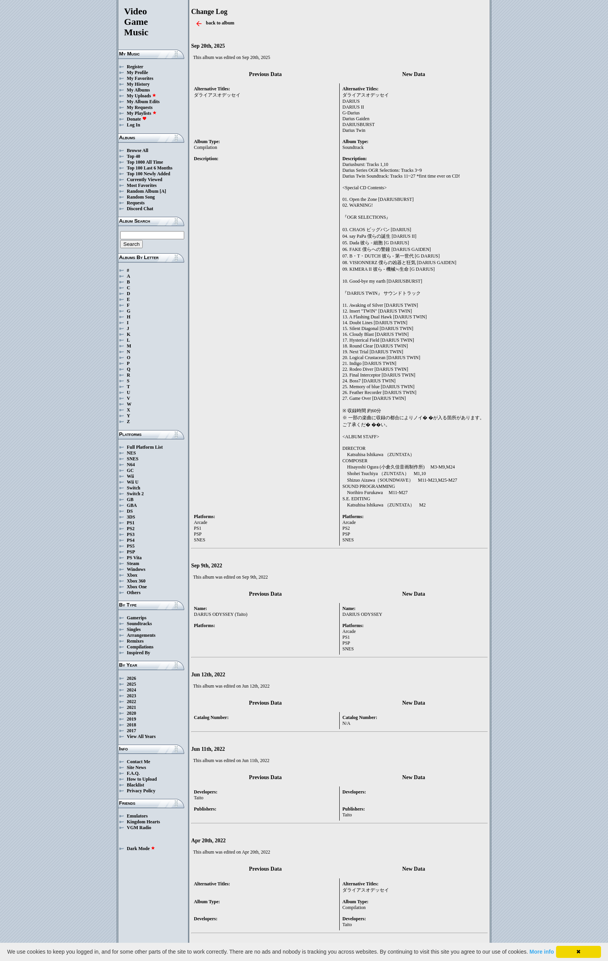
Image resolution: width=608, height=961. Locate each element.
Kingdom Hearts (143, 821)
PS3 (131, 534)
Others (133, 592)
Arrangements (141, 635)
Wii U (132, 482)
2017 (131, 730)
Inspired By (138, 652)
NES (131, 453)
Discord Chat (140, 208)
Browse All (137, 150)
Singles (134, 629)
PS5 (131, 546)
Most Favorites (142, 185)
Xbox (132, 575)
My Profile (137, 72)
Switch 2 (135, 493)
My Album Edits (143, 101)
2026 (131, 678)
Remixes (135, 641)
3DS (131, 517)
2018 (131, 725)
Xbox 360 (136, 581)
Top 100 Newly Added (148, 173)
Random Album (143, 191)
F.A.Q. (133, 773)
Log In (133, 125)
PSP (131, 552)
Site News (136, 767)
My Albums (138, 90)
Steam (133, 563)
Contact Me (138, 761)
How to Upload (142, 779)
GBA (132, 505)
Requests (136, 203)
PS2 (131, 528)
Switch (133, 488)
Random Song (141, 197)
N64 (131, 464)
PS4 (131, 540)
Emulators (137, 816)
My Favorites (140, 78)
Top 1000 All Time (145, 162)
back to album (220, 23)
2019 (131, 719)
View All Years (141, 736)
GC (130, 470)
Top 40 (133, 156)
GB (130, 499)
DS (130, 511)
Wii (130, 476)
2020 (131, 713)
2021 (131, 707)
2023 (131, 695)
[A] (163, 191)
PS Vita (134, 557)
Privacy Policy (141, 790)
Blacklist (135, 785)
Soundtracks (139, 623)
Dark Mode (141, 848)
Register (135, 66)
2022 (131, 701)
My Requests (139, 107)
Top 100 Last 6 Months (150, 168)
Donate (137, 119)
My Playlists (142, 113)
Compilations (140, 647)
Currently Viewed (144, 179)
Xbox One (137, 586)
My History (138, 84)
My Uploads (141, 96)
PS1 (131, 522)
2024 (131, 690)
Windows (136, 569)
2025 (131, 684)
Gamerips (137, 618)
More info (542, 952)
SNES (132, 458)
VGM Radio (139, 827)
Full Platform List (145, 447)
